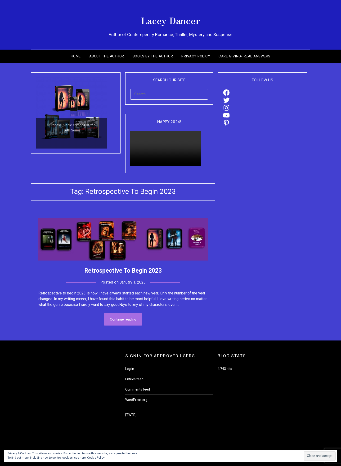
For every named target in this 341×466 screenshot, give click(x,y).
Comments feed (137, 390)
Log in (129, 369)
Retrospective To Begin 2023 (123, 270)
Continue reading (123, 319)
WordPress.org (136, 400)
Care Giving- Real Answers (244, 56)
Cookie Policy (96, 457)
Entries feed (134, 379)
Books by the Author (153, 56)
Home (76, 56)
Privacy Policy (195, 56)
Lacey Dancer (171, 19)
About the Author (106, 56)
